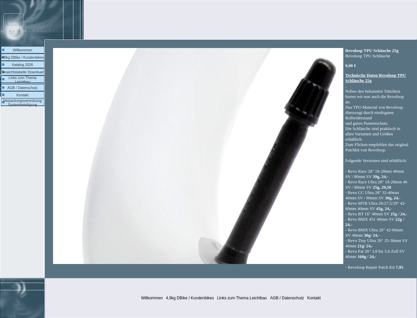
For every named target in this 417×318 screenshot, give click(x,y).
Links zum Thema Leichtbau (23, 80)
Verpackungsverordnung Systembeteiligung (22, 103)
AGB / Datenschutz (22, 88)
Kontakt (22, 95)
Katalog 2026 (22, 65)
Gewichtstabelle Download (23, 72)
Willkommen (22, 50)
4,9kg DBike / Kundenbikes (22, 57)
